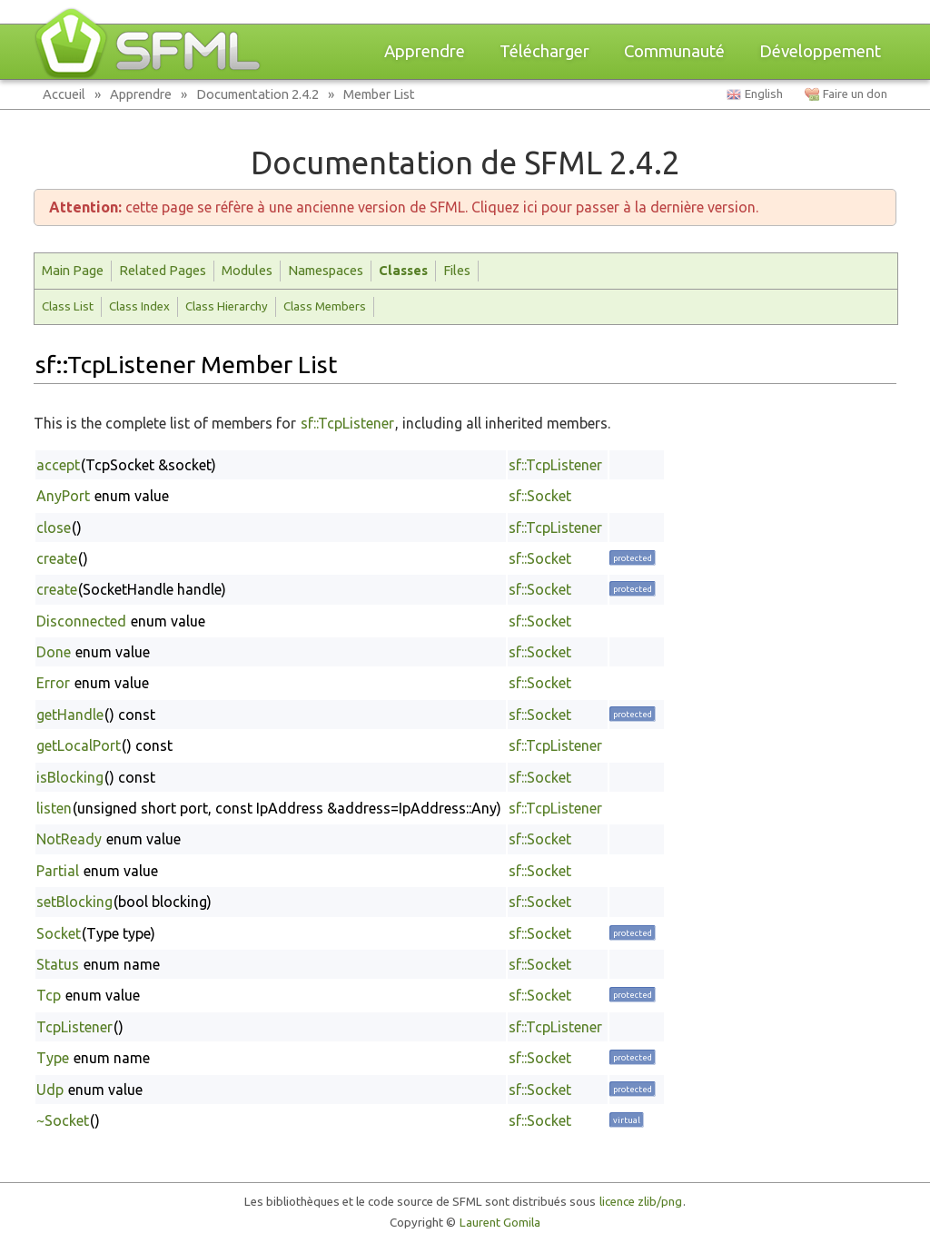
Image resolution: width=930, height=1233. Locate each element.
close (53, 527)
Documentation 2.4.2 (257, 94)
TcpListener (74, 1027)
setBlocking (74, 901)
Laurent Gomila (500, 1222)
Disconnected (81, 621)
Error (53, 683)
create (56, 558)
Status (57, 964)
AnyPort (63, 496)
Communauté (674, 51)
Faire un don (855, 94)
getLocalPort (78, 745)
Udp (50, 1089)
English (764, 94)
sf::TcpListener (347, 423)
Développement (820, 51)
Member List (379, 94)
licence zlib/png (640, 1201)
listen (54, 808)
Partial (57, 871)
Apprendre (424, 51)
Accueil (64, 94)
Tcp (48, 995)
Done (53, 652)
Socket (58, 933)
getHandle (70, 714)
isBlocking (70, 777)
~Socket (62, 1120)
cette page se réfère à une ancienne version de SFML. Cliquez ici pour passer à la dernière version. (403, 207)
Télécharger (544, 51)
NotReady (69, 839)
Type (52, 1058)
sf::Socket (540, 496)
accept (58, 465)
